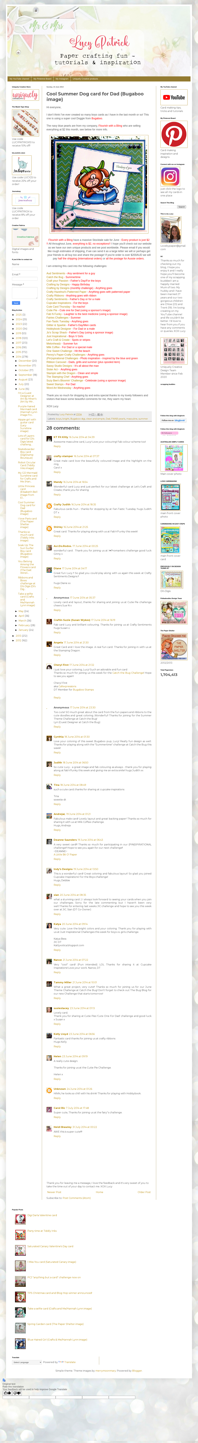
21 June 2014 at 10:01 (84, 982)
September (26, 374)
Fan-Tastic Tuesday (57, 321)
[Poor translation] (17, 1393)
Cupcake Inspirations (58, 302)
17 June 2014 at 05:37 (82, 597)
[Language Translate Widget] (27, 1362)
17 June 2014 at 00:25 (85, 546)
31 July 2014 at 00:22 (84, 1127)
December (25, 360)
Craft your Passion (57, 280)
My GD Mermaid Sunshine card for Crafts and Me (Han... (28, 477)
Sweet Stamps (54, 384)
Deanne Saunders (65, 839)
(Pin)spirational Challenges (62, 358)
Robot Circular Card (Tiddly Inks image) (27, 465)
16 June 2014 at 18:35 (83, 504)
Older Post (144, 1192)
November (25, 365)
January (24, 630)
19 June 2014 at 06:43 (90, 839)
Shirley (58, 527)
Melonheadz (53, 343)
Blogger (137, 1370)
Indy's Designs (63, 869)
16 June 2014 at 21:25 (76, 527)
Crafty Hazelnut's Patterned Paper (66, 291)
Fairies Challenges (57, 317)
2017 (19, 342)
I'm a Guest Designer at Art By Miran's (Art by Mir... (27, 397)
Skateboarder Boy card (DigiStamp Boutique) (26, 453)
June (22, 389)
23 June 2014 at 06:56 (82, 1034)
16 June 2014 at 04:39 (81, 437)
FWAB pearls (118, 418)
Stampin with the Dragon (60, 373)
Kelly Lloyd (61, 1034)
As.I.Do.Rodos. (63, 546)
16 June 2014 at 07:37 (86, 456)
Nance (58, 959)
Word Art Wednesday (58, 387)
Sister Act (52, 369)
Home (99, 1192)
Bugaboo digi (77, 418)
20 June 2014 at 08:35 (73, 895)
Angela (58, 642)
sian (56, 895)
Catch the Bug (54, 277)
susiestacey (61, 1008)
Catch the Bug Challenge (128, 672)
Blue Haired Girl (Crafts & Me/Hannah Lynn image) (57, 1339)
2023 (19, 324)
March (23, 620)
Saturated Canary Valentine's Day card (50, 1246)
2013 (19, 635)
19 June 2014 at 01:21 (78, 814)
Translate (67, 1362)
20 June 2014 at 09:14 (75, 924)
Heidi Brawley (63, 1127)
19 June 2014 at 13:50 (86, 869)
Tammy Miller (63, 982)
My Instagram (62, 79)
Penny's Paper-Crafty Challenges (66, 354)
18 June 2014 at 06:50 (75, 762)
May (21, 611)
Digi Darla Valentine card (42, 1215)
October (24, 370)
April (22, 615)
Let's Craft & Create (58, 339)
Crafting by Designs (58, 284)
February (24, 625)
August (23, 379)
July (21, 384)
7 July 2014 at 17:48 (77, 1108)
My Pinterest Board (42, 79)
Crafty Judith (62, 504)
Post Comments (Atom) (77, 1198)
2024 (19, 319)
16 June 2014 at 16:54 (75, 482)
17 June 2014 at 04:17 (74, 568)
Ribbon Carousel (56, 362)
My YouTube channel (19, 79)
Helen (57, 1056)
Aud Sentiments (55, 273)
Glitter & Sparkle (56, 325)
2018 (19, 338)
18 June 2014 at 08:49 (73, 785)
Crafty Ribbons (55, 295)
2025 (19, 314)
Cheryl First (61, 665)
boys (58, 418)
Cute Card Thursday (58, 306)
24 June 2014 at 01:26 (79, 1089)
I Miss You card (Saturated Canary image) (51, 1262)
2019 (19, 333)
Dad (108, 418)
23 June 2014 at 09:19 (75, 1056)
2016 (19, 347)
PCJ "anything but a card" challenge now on (54, 1277)
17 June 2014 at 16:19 (103, 620)
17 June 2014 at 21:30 (76, 642)
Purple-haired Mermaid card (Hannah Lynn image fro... (27, 411)
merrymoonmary (105, 1370)
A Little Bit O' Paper (65, 854)
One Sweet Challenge (59, 350)
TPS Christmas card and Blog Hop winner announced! (59, 1293)
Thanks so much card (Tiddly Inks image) (26, 536)
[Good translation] (7, 1393)
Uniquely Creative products (85, 79)
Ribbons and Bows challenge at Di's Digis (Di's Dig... (27, 583)
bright (65, 418)
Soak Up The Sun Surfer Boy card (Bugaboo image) (26, 551)
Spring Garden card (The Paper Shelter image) (55, 1324)
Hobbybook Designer (58, 328)
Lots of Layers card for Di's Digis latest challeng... (26, 440)
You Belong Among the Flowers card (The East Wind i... (27, 567)
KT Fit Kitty (61, 437)
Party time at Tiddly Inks (42, 1230)
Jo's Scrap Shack (56, 332)
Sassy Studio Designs (59, 365)
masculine (131, 418)
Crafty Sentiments (57, 299)
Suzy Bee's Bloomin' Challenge (64, 380)
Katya (57, 924)
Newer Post (54, 1192)
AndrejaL (59, 814)
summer (143, 418)
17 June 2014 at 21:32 (81, 665)
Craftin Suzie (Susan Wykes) (72, 620)
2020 (19, 328)
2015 (19, 352)
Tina (56, 785)
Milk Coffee (53, 347)
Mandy (58, 482)
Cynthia (59, 736)
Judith (58, 762)
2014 (19, 356)
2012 (19, 640)
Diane (57, 568)
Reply (57, 446)
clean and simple (95, 418)
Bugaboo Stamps (83, 689)
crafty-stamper (63, 456)
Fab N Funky (54, 314)
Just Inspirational (56, 336)
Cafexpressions (67, 686)
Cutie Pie (51, 310)
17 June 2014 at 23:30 (83, 707)
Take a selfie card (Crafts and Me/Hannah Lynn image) (59, 1308)
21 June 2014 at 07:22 (75, 959)
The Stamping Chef (57, 376)
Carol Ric (59, 1108)
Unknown (60, 1089)
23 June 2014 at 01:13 (82, 1008)
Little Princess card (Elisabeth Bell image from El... (28, 492)
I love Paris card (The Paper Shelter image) (27, 523)
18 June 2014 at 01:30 (77, 736)
